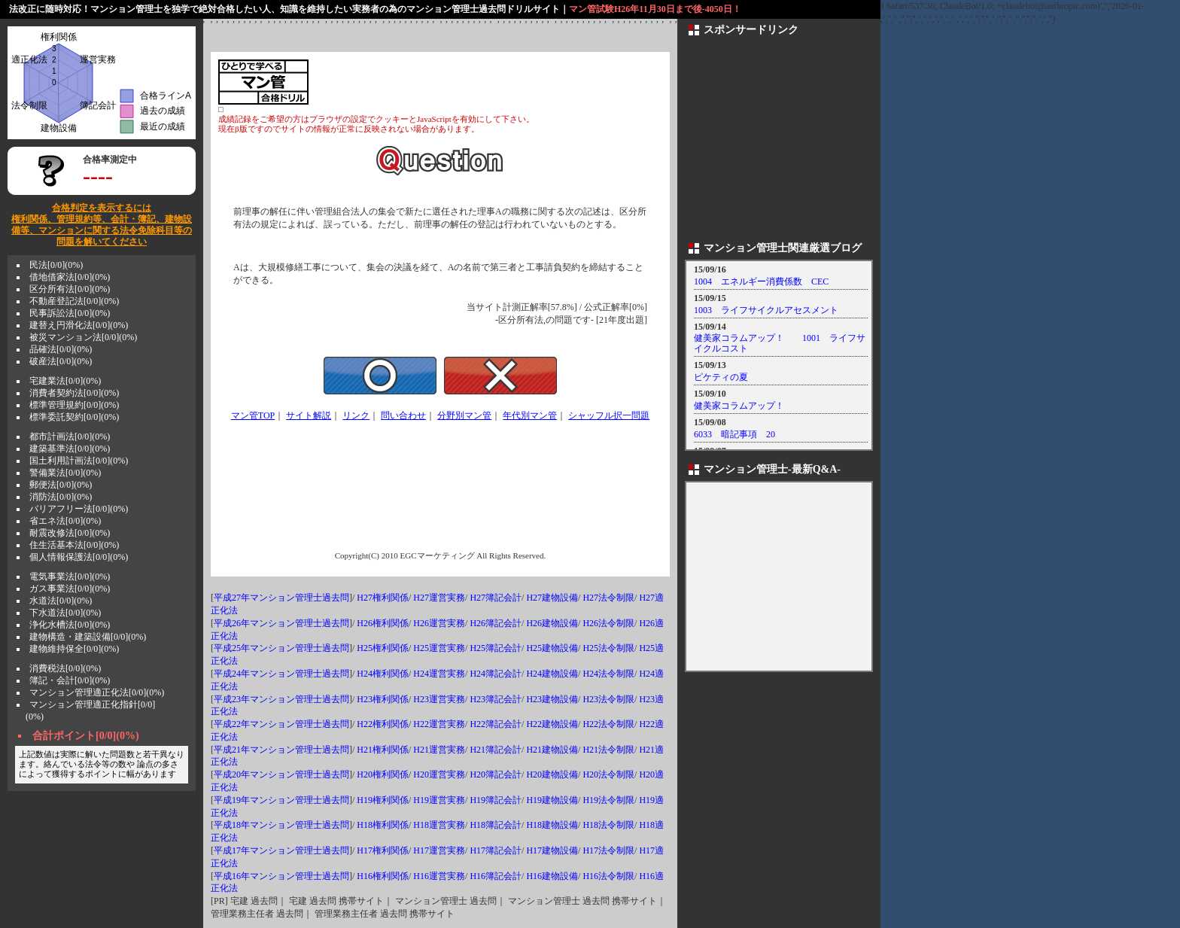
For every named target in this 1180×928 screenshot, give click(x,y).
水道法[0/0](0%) (60, 600)
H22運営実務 (439, 724)
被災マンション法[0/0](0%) (83, 337)
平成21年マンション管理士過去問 (281, 749)
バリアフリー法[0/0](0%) (78, 509)
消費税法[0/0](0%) (65, 668)
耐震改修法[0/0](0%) (69, 533)
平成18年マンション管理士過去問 (281, 825)
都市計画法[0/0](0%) (69, 436)
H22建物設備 (552, 724)
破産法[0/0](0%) (60, 361)
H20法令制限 (608, 774)
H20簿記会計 (496, 774)
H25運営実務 (439, 648)
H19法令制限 (608, 800)
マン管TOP (253, 415)
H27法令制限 (608, 597)
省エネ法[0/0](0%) (65, 521)
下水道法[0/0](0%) (65, 612)
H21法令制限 (608, 749)
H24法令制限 (608, 673)
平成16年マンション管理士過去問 (281, 876)
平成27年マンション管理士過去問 (281, 597)
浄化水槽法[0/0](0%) (69, 624)
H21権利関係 (383, 749)
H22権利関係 (383, 724)
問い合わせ (403, 415)
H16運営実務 (439, 876)
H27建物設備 (552, 597)
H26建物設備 (552, 623)
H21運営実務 (439, 749)
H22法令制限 (608, 724)
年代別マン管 (530, 415)
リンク (356, 415)
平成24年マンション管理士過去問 (281, 673)
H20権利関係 (383, 774)
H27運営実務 (439, 597)
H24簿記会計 (496, 673)
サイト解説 (308, 415)
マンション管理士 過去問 (446, 901)
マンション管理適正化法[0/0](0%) (96, 692)
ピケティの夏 (721, 377)
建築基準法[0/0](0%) (69, 448)
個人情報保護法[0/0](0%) (78, 557)
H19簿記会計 (496, 800)
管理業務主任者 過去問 (257, 913)
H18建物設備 (552, 825)
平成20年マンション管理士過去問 (281, 774)
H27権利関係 (383, 597)
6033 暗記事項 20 (734, 434)
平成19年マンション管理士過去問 (281, 800)
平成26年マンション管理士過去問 (281, 623)
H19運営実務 (439, 800)
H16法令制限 (608, 876)
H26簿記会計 (496, 623)
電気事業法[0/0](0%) (69, 576)
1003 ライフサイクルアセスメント (766, 310)
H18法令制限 (608, 825)
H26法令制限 (608, 623)
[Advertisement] (486, 82)
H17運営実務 (439, 850)
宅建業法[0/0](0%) (65, 381)
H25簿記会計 (496, 648)
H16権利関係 (383, 876)
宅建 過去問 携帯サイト (336, 901)
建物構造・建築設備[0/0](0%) (87, 636)
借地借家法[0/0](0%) (69, 277)
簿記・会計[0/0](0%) (69, 680)
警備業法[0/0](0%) (65, 472)
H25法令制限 (608, 648)
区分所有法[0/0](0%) (69, 289)
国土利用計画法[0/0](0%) (78, 460)
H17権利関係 (383, 850)
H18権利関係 (383, 825)
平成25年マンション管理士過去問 (281, 648)
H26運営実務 (439, 623)
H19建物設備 (552, 800)
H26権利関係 (383, 623)
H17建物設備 (552, 850)
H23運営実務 (439, 699)
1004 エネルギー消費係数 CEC (761, 281)
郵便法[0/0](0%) (60, 484)
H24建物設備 (552, 673)
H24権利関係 (383, 673)
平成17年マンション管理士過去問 (281, 850)
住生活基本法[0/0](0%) (74, 545)
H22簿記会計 (496, 724)
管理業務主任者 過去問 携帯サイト (385, 913)
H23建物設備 (552, 699)
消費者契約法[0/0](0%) (74, 393)
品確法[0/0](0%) (60, 349)
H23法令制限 (608, 699)
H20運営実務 (439, 774)
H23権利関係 (383, 699)
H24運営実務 (439, 673)
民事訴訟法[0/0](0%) (69, 313)
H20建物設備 (552, 774)
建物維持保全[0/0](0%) (74, 649)
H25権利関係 (383, 648)
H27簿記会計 (496, 597)
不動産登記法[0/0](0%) (74, 301)
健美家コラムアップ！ (739, 405)
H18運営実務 (439, 825)
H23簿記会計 (496, 699)
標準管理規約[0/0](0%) (74, 405)
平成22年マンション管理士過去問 (281, 724)
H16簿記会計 (496, 876)
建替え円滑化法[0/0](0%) (78, 325)
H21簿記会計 (496, 749)
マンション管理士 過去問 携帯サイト (582, 901)
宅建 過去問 (254, 901)
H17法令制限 (608, 850)
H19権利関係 (383, 800)
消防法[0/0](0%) (60, 496)
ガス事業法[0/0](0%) (69, 588)
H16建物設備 (552, 876)
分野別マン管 (464, 415)
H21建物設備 (552, 749)
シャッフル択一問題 (608, 415)
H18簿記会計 (496, 825)
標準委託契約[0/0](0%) (74, 417)
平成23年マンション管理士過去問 (281, 699)
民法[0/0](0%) (56, 265)
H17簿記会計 (496, 850)
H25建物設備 (552, 648)
